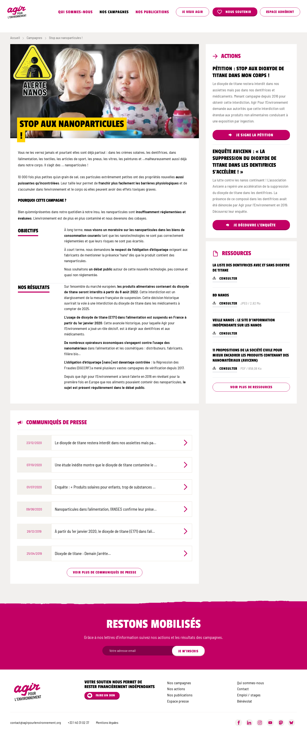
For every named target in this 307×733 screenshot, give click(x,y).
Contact (243, 688)
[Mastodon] (281, 722)
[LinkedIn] (249, 722)
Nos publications (152, 12)
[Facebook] (238, 722)
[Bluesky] (291, 722)
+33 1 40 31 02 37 (78, 722)
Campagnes (34, 38)
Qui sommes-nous (75, 12)
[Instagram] (260, 722)
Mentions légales (107, 722)
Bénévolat (244, 701)
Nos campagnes (114, 12)
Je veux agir (192, 12)
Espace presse (178, 701)
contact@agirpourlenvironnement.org (35, 722)
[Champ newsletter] (140, 650)
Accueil (15, 38)
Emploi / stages (249, 695)
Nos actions (176, 688)
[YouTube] (270, 722)
